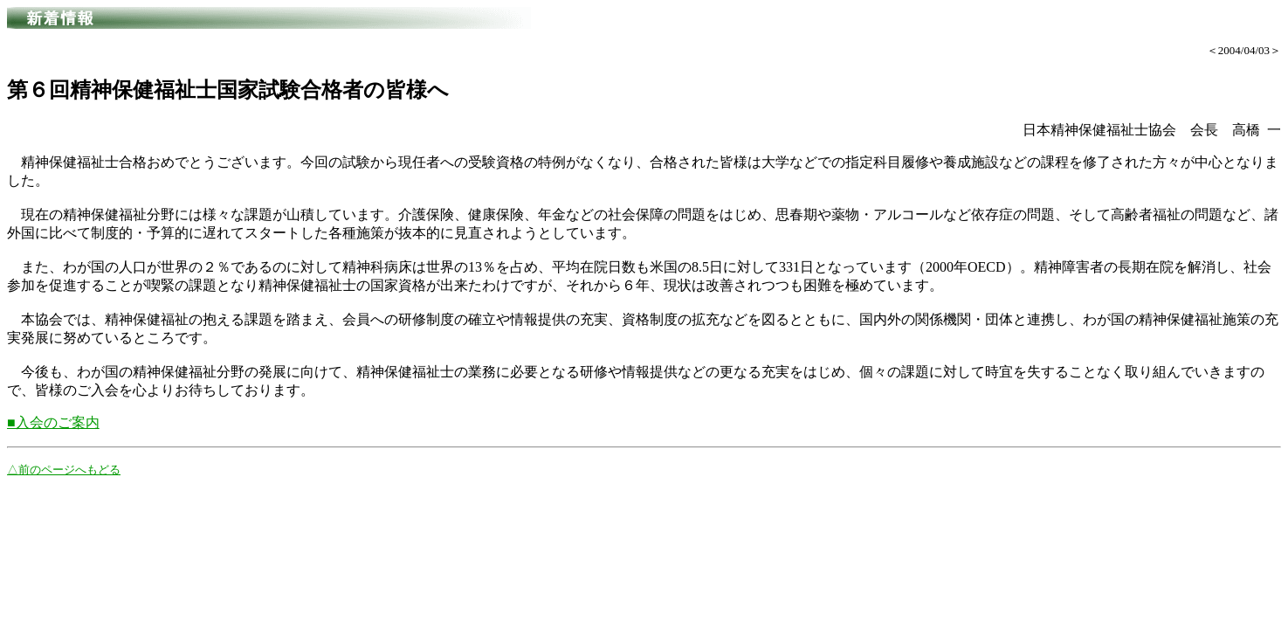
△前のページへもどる (64, 469)
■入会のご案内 (53, 422)
